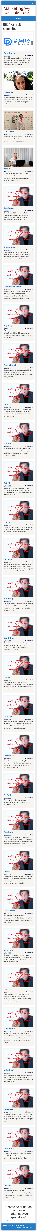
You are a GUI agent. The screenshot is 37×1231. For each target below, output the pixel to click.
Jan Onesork (8, 559)
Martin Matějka (9, 1148)
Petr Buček (7, 795)
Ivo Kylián (7, 168)
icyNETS (32, 1228)
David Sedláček (9, 638)
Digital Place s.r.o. (9, 53)
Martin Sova (8, 716)
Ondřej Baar (8, 404)
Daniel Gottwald (9, 208)
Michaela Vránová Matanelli (13, 286)
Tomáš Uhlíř (7, 522)
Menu (18, 18)
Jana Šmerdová (9, 755)
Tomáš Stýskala (9, 131)
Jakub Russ (7, 1185)
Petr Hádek (7, 443)
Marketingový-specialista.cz (17, 1225)
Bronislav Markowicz (10, 365)
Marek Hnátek (8, 1109)
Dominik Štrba (8, 832)
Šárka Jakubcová (9, 247)
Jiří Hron (6, 989)
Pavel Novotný (8, 598)
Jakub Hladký (8, 871)
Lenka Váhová (8, 92)
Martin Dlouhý (8, 950)
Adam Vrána (8, 326)
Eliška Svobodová (9, 910)
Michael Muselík (9, 1070)
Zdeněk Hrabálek (9, 1028)
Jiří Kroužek (7, 677)
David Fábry (7, 483)
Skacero (24, 1228)
